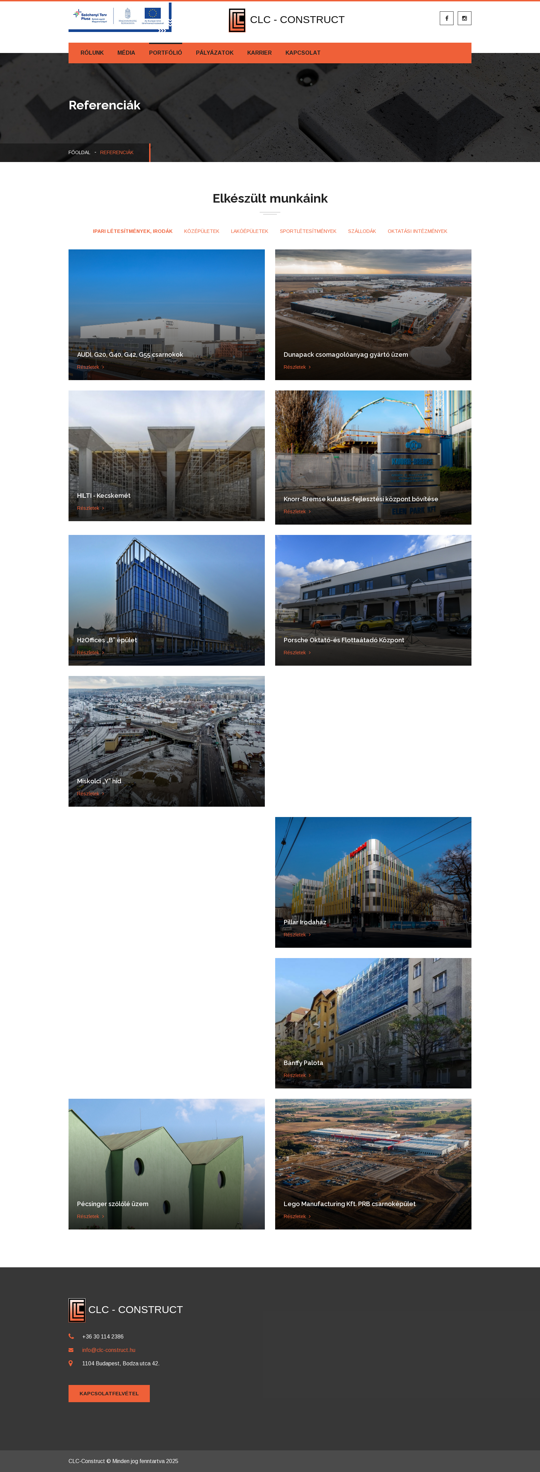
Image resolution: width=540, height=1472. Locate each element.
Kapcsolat (303, 53)
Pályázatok (214, 53)
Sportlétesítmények (308, 231)
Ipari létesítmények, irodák (133, 231)
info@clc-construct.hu (108, 1350)
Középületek (201, 231)
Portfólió (165, 53)
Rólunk (92, 53)
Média (126, 53)
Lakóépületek (249, 231)
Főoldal (79, 152)
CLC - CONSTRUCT (287, 19)
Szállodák (362, 231)
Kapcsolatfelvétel (109, 1393)
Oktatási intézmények (417, 231)
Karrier (259, 53)
